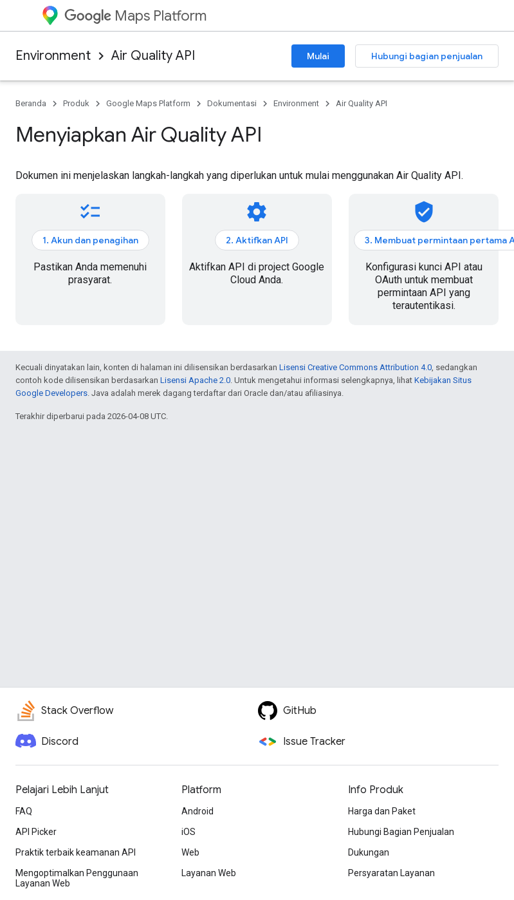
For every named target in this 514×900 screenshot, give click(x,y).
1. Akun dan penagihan (90, 240)
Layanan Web (208, 873)
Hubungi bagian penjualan (426, 56)
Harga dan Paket (382, 811)
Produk (76, 103)
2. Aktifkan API (257, 240)
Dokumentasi (232, 103)
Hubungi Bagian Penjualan (401, 832)
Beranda (30, 103)
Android (197, 811)
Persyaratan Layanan (391, 873)
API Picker (36, 832)
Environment (53, 56)
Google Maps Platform (148, 103)
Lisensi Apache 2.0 (195, 380)
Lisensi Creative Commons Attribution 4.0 (355, 367)
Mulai (318, 56)
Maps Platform (135, 15)
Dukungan (368, 852)
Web (190, 852)
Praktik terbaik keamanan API (75, 852)
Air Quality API (153, 56)
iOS (188, 832)
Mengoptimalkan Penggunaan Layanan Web (76, 878)
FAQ (23, 811)
